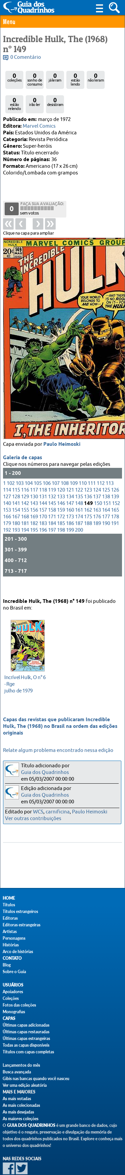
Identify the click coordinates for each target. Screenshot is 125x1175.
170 (43, 500)
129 (25, 480)
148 (79, 486)
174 (79, 500)
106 (47, 466)
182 (34, 506)
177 (106, 500)
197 (52, 513)
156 (34, 493)
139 (115, 480)
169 (34, 500)
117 (34, 473)
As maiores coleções (20, 1118)
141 (16, 486)
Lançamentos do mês (21, 1065)
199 (70, 513)
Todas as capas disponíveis (26, 1045)
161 (79, 493)
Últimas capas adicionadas (26, 1025)
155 (25, 493)
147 (70, 486)
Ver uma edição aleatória (25, 1085)
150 (98, 486)
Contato (12, 958)
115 (16, 473)
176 (97, 500)
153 (7, 493)
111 (92, 466)
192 (7, 513)
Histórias (11, 944)
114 (7, 473)
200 (79, 513)
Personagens (14, 938)
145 (52, 486)
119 (52, 473)
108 (65, 466)
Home (9, 898)
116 (25, 473)
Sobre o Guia (14, 971)
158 (52, 493)
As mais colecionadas (21, 1105)
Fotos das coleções (19, 1005)
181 (25, 506)
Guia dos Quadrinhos (45, 772)
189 (97, 506)
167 (16, 500)
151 (107, 486)
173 (70, 500)
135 (79, 480)
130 (34, 480)
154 (16, 493)
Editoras (10, 918)
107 (56, 466)
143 (34, 486)
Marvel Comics (39, 126)
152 (116, 486)
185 (61, 506)
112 (101, 466)
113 (110, 466)
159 (61, 493)
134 (70, 480)
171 (52, 500)
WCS (38, 812)
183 (43, 506)
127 (7, 480)
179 (7, 506)
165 (115, 493)
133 (61, 480)
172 (61, 500)
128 (16, 480)
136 (88, 480)
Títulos (9, 904)
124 (97, 473)
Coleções (11, 998)
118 (43, 473)
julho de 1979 (25, 676)
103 (20, 466)
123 (88, 473)
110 (83, 466)
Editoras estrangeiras (21, 924)
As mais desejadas (18, 1112)
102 (11, 466)
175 (88, 500)
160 (70, 493)
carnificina (58, 812)
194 (25, 513)
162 (88, 493)
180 (16, 506)
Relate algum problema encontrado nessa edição (58, 750)
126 (115, 473)
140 (7, 486)
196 (43, 513)
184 (52, 506)
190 (106, 506)
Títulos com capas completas (28, 1051)
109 (74, 466)
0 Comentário (25, 57)
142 (25, 486)
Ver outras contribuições (33, 818)
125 (106, 473)
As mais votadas (17, 1098)
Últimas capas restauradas (26, 1031)
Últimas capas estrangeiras (26, 1038)
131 (43, 480)
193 (16, 513)
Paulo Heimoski (61, 427)
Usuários (13, 985)
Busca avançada (17, 1071)
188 (88, 506)
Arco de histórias (18, 951)
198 (61, 513)
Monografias (14, 1011)
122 (79, 473)
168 (25, 500)
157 (43, 493)
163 (97, 493)
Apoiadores (13, 991)
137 (97, 480)
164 (106, 493)
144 (43, 486)
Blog (7, 964)
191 (115, 506)
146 (61, 486)
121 (70, 473)
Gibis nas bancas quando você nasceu (36, 1078)
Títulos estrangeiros (20, 911)
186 (70, 506)
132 (52, 480)
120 (61, 473)
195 (34, 513)
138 (106, 480)
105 (38, 466)
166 (7, 500)
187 (79, 506)
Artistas (10, 931)
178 (115, 500)
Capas (9, 1018)
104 (29, 466)
